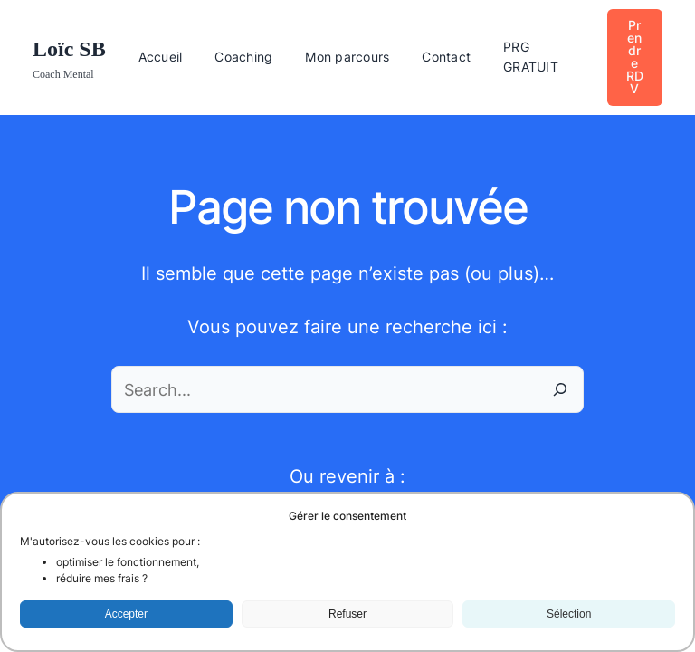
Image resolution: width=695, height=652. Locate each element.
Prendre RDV (634, 56)
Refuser (347, 614)
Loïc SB (69, 49)
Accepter (126, 614)
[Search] (560, 389)
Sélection (569, 614)
